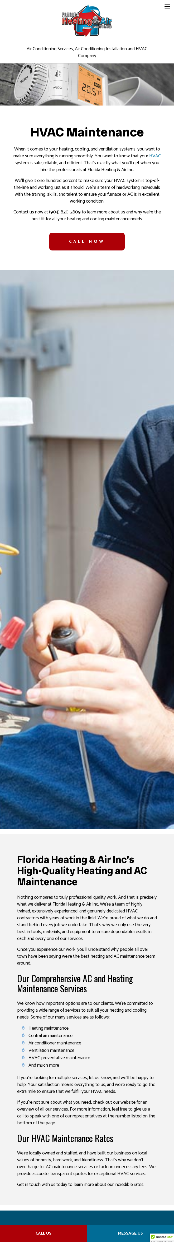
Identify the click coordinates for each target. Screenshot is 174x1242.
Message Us (130, 1233)
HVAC (155, 156)
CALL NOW (87, 241)
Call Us (43, 1233)
